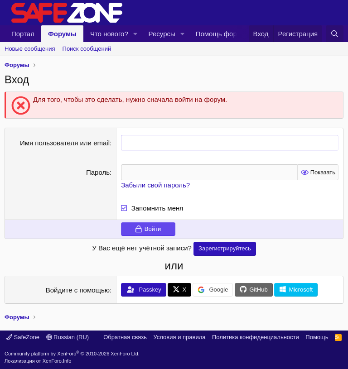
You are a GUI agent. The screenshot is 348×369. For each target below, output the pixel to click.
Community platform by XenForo (72, 353)
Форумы (62, 34)
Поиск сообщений (87, 48)
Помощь (316, 337)
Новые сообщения (30, 48)
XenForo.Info (57, 361)
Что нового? (109, 34)
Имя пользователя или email (65, 143)
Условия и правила (179, 337)
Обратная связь (125, 337)
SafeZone (22, 337)
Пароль (98, 172)
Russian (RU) (67, 337)
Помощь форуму (222, 34)
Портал (22, 34)
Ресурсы (162, 34)
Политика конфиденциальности (255, 337)
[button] (135, 33)
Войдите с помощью (78, 290)
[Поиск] (334, 33)
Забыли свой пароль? (155, 185)
